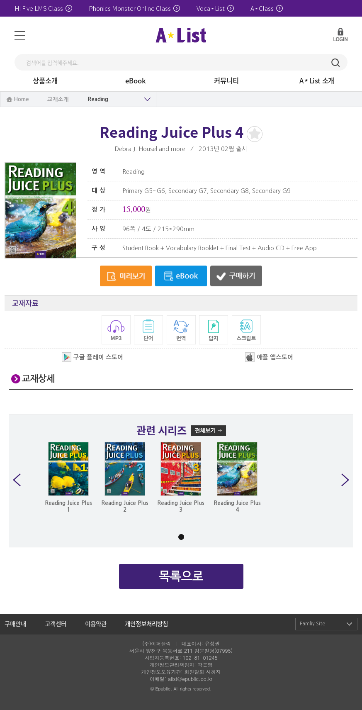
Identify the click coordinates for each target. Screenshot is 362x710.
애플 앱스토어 (269, 357)
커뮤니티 (226, 80)
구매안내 (15, 623)
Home (21, 99)
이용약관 (96, 623)
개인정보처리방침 (146, 623)
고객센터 (55, 623)
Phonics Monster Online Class (134, 8)
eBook (135, 80)
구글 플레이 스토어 (92, 357)
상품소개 (45, 80)
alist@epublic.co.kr (190, 678)
